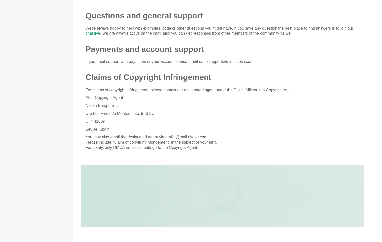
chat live (93, 33)
